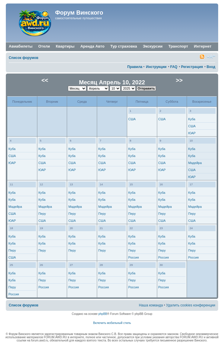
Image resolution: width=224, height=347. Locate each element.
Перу (42, 213)
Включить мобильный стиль (112, 323)
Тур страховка (123, 46)
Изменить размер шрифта (211, 56)
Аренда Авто (92, 46)
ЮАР (191, 133)
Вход (210, 67)
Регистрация (192, 67)
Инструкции (156, 67)
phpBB (102, 313)
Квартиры (65, 46)
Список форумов (23, 58)
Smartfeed (202, 56)
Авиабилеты (20, 46)
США (132, 119)
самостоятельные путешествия (78, 18)
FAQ (173, 67)
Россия (133, 257)
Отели (44, 46)
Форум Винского (79, 12)
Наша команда (151, 305)
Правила (134, 67)
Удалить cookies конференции (190, 305)
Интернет (202, 46)
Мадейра (195, 163)
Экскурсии (153, 46)
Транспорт (178, 46)
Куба (191, 119)
